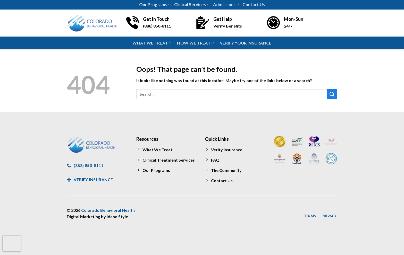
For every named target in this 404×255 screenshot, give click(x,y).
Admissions (226, 4)
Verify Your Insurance (246, 42)
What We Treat (151, 42)
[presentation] (12, 243)
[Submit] (332, 94)
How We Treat (195, 42)
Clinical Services (191, 4)
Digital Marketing (83, 216)
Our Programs (155, 4)
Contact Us (253, 4)
